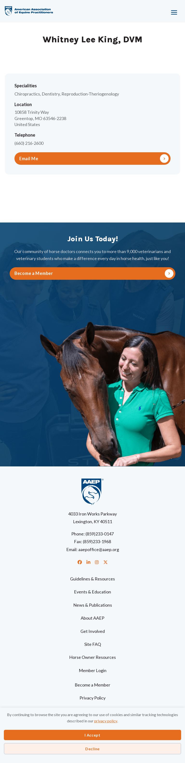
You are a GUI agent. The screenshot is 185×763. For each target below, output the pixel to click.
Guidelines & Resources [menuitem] (92, 578)
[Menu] (157, 11)
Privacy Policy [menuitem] (92, 697)
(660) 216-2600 (28, 143)
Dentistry (51, 93)
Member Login (92, 670)
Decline (92, 748)
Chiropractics (27, 93)
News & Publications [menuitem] (92, 605)
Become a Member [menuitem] (92, 684)
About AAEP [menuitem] (92, 618)
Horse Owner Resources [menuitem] (92, 657)
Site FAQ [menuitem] (92, 644)
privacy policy (105, 720)
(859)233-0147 (100, 533)
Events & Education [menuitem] (92, 591)
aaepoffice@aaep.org (98, 549)
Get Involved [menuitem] (92, 631)
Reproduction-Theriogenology (90, 93)
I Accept (92, 735)
